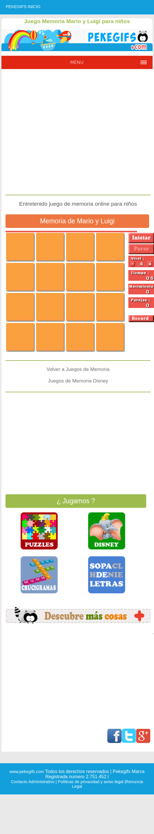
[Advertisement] (55, 133)
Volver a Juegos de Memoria (78, 369)
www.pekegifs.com (27, 771)
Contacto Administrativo (33, 781)
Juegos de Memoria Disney (78, 381)
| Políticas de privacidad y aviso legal (89, 781)
